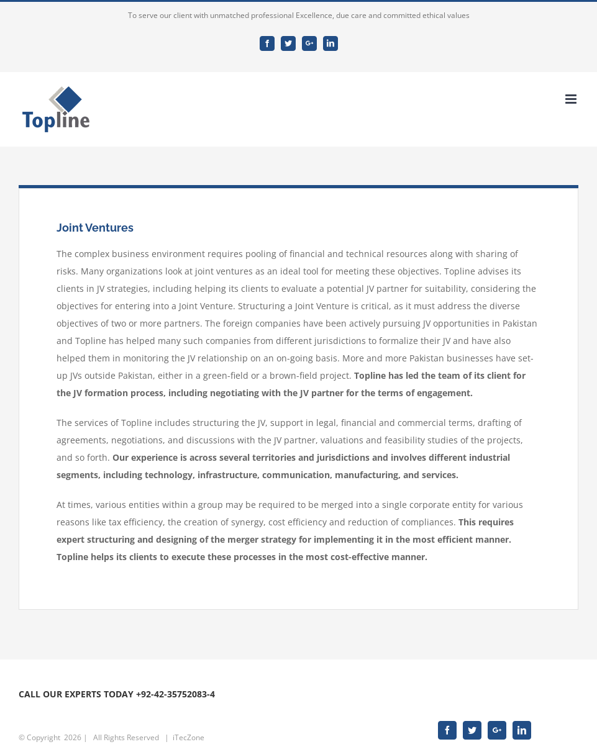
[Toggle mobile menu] (571, 99)
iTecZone (188, 737)
